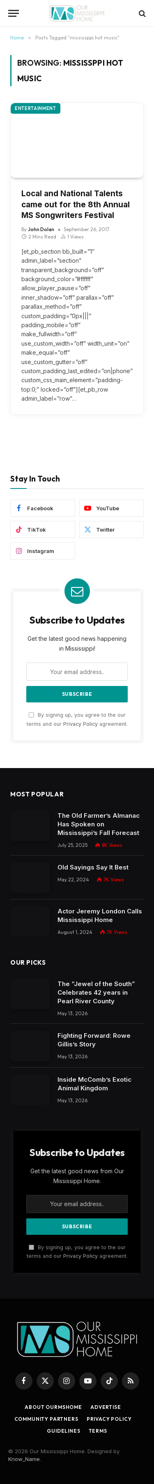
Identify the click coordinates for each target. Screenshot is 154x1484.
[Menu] (13, 13)
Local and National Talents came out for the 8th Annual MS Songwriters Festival (75, 204)
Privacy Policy (80, 724)
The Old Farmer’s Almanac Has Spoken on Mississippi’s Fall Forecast (98, 824)
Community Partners (46, 1419)
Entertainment (35, 108)
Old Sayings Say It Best (93, 867)
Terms (98, 1431)
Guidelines (63, 1431)
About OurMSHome (53, 1407)
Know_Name (24, 1459)
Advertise (105, 1407)
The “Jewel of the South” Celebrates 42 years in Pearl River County (96, 992)
